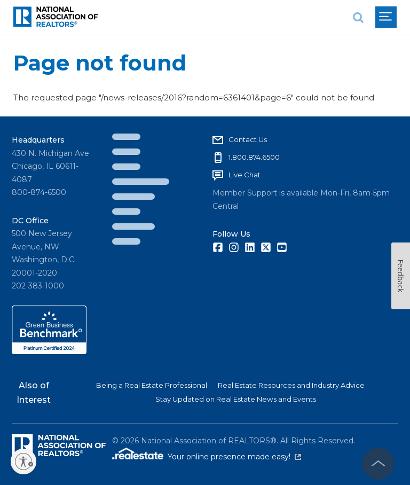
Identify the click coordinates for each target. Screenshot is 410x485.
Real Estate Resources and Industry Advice (291, 385)
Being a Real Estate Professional (151, 385)
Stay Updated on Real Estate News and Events (235, 399)
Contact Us (247, 139)
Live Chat (244, 174)
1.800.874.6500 (254, 157)
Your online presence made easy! (234, 456)
